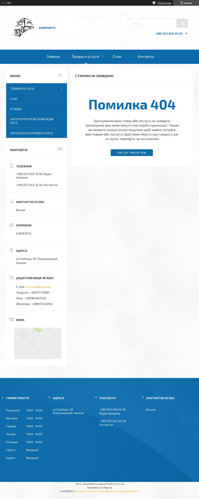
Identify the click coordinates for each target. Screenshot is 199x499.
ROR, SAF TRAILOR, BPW (131, 152)
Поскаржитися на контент (90, 491)
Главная (53, 56)
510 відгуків (164, 2)
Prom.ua (119, 483)
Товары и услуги (85, 56)
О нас (117, 56)
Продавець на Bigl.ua (99, 487)
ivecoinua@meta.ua (38, 286)
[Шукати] (182, 23)
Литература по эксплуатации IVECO (31, 120)
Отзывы (16, 109)
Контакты (145, 56)
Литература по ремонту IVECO (31, 133)
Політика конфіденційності (122, 491)
